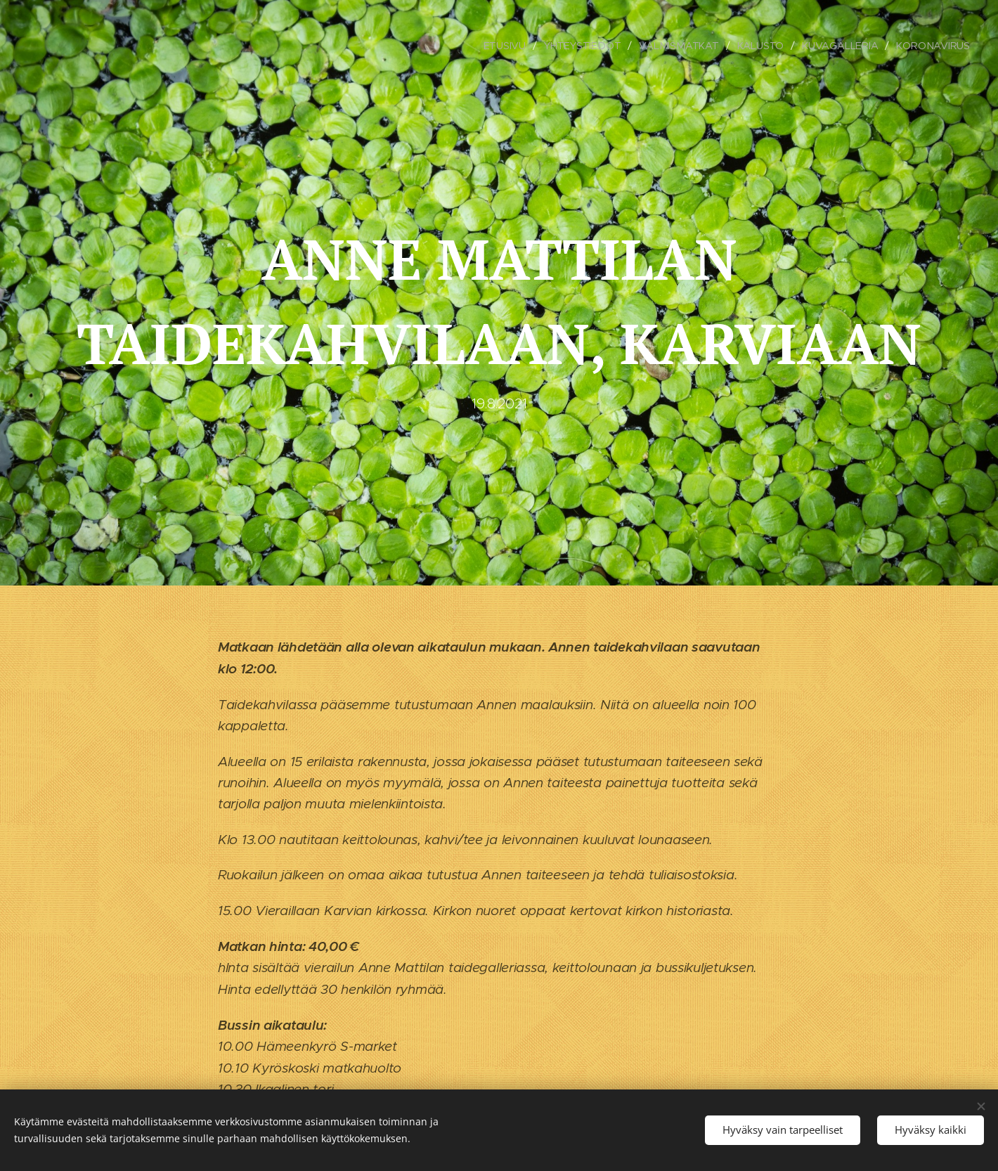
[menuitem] (506, 45)
